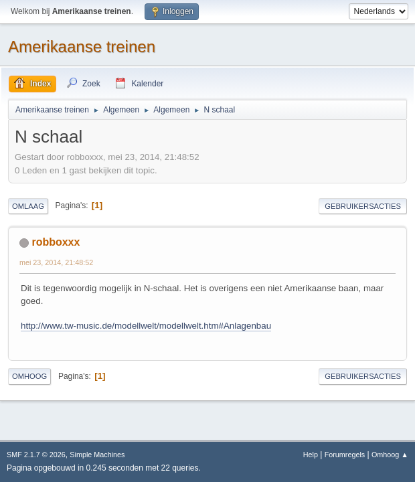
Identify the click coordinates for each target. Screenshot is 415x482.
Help (310, 455)
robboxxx (55, 242)
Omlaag (28, 206)
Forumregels (345, 455)
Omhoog (29, 376)
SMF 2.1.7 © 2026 (36, 455)
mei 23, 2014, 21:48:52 (56, 262)
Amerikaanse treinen (81, 46)
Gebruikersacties (363, 206)
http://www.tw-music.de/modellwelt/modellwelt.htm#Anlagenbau (146, 326)
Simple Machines (97, 455)
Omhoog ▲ (389, 455)
